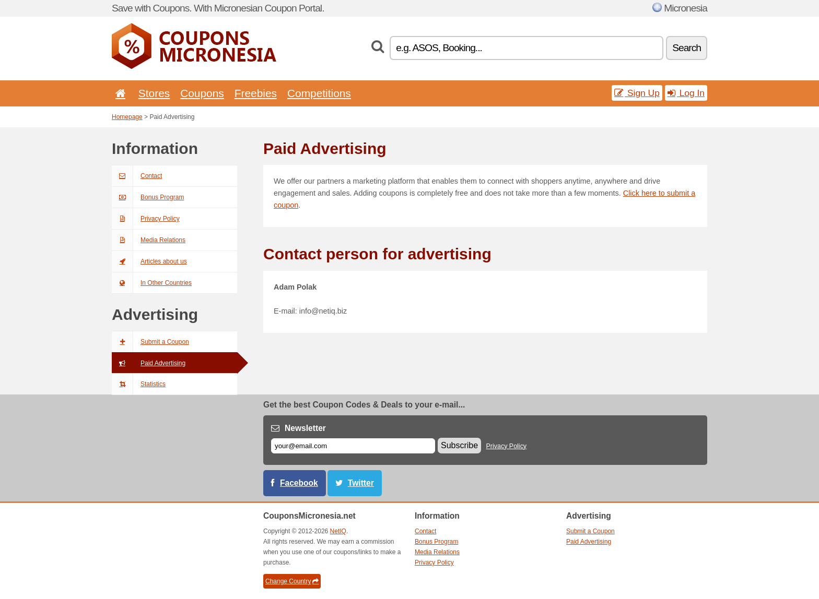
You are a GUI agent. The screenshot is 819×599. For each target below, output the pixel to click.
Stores (154, 93)
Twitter (361, 482)
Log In (686, 93)
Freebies (256, 93)
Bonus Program (148, 197)
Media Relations (148, 240)
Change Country (292, 581)
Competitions (319, 93)
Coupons (202, 93)
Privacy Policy (146, 218)
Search (686, 47)
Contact (137, 175)
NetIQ (338, 531)
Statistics (139, 384)
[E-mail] (353, 445)
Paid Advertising (148, 363)
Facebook (299, 482)
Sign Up (637, 93)
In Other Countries (152, 282)
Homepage (127, 117)
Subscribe (459, 445)
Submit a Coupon (150, 341)
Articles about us (149, 261)
